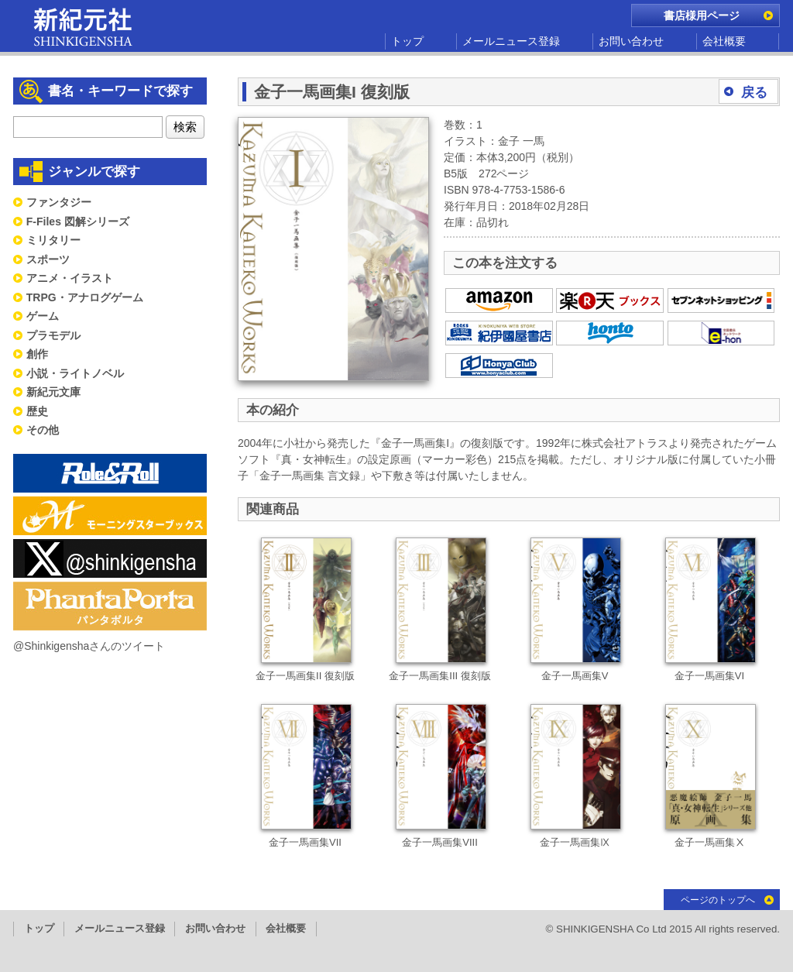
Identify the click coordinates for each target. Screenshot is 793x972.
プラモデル (53, 335)
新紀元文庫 (53, 392)
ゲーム (42, 316)
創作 (37, 354)
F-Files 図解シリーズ (77, 221)
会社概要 (724, 41)
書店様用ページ (702, 15)
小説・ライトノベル (75, 373)
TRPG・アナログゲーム (84, 297)
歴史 (37, 411)
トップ (407, 41)
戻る (754, 92)
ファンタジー (58, 202)
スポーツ (48, 259)
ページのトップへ (718, 900)
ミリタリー (53, 240)
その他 (42, 430)
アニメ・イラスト (69, 278)
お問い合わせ (631, 41)
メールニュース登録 (511, 41)
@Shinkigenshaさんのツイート (89, 646)
